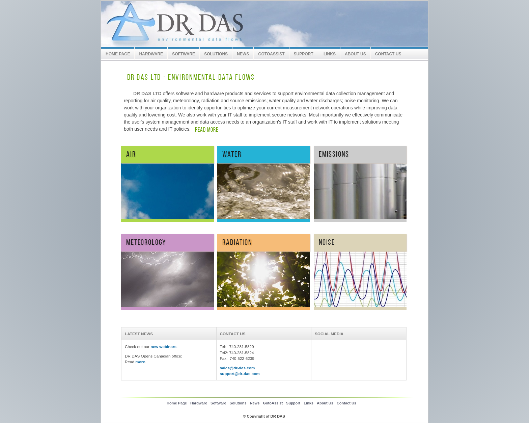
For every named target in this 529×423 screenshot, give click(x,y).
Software (183, 54)
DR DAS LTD (207, 24)
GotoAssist (271, 54)
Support (293, 403)
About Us (355, 54)
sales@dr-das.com (237, 368)
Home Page (118, 54)
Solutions (216, 54)
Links (329, 54)
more (140, 362)
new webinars (163, 346)
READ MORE (206, 130)
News (243, 54)
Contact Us (388, 54)
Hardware (151, 54)
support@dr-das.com (240, 373)
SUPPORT (303, 54)
